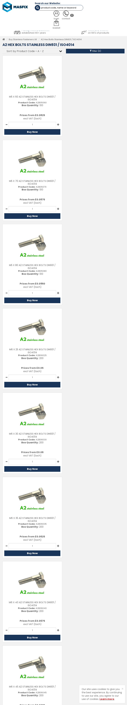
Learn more (107, 699)
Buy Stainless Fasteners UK (23, 39)
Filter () (95, 50)
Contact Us (103, 643)
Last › (118, 563)
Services (70, 649)
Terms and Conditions (109, 664)
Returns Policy (105, 654)
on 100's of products (98, 32)
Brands (70, 664)
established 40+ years (34, 32)
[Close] (122, 688)
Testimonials (73, 643)
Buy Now (32, 131)
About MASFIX (73, 654)
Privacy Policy (105, 659)
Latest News (72, 659)
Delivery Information (108, 649)
